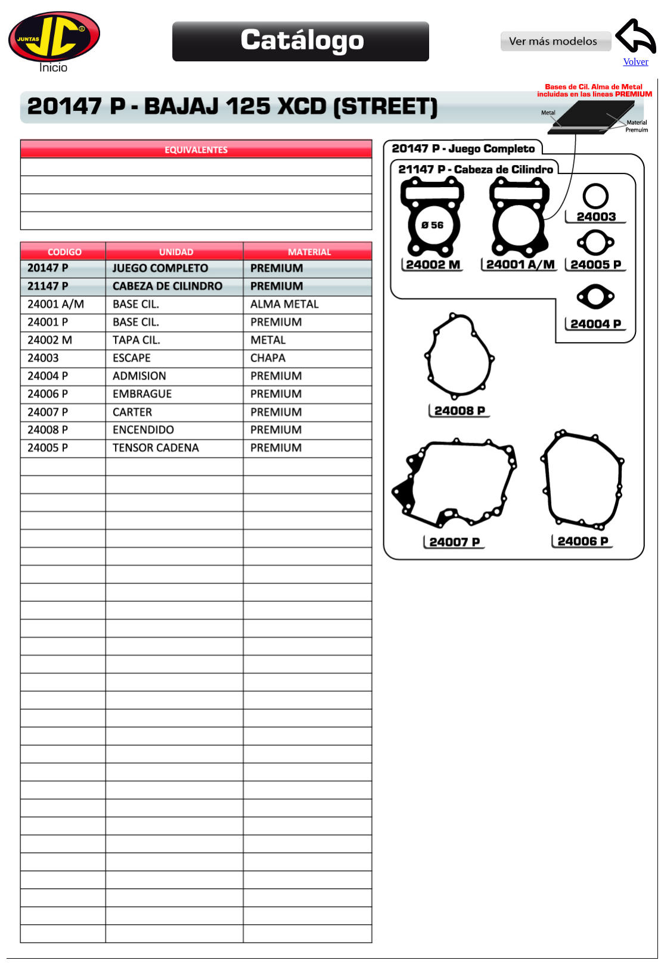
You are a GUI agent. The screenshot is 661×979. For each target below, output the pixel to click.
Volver (635, 57)
